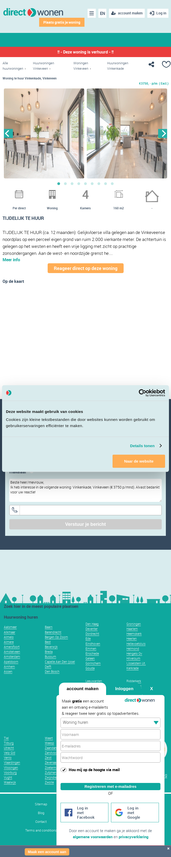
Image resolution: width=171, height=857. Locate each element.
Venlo (8, 757)
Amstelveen (12, 651)
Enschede (92, 653)
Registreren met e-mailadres (110, 786)
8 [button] (105, 183)
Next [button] (162, 133)
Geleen (90, 658)
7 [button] (98, 183)
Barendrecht (53, 632)
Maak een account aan (47, 852)
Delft (48, 666)
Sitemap (41, 804)
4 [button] (78, 183)
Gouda (90, 668)
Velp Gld (9, 753)
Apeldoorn (11, 662)
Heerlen (131, 638)
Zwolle (49, 782)
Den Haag (92, 624)
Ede (88, 638)
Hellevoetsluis (136, 644)
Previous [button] (8, 133)
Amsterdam (12, 656)
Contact (41, 821)
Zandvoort (52, 753)
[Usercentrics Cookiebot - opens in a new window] (142, 393)
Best (48, 642)
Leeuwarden (94, 681)
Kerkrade (132, 668)
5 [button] (85, 183)
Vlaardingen (12, 762)
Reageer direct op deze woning (85, 268)
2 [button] (65, 183)
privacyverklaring (133, 836)
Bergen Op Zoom (56, 637)
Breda (49, 651)
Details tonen (142, 446)
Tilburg (9, 743)
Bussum (50, 656)
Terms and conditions (41, 830)
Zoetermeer (53, 767)
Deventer (92, 629)
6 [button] (92, 183)
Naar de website (138, 461)
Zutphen (50, 772)
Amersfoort (12, 647)
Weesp (49, 743)
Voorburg (10, 772)
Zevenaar (51, 762)
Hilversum (133, 658)
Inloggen (124, 688)
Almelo (9, 637)
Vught (8, 777)
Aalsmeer (10, 627)
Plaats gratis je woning (61, 22)
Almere (9, 642)
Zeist (48, 757)
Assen (8, 671)
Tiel (6, 738)
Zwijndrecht (53, 777)
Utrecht (9, 748)
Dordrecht (92, 634)
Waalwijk (10, 782)
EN (102, 13)
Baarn (49, 627)
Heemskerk (134, 634)
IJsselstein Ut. (136, 663)
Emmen (91, 648)
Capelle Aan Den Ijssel (60, 662)
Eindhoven (93, 644)
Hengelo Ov (134, 653)
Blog (41, 813)
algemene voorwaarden (93, 836)
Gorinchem (93, 663)
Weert (49, 738)
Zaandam (51, 748)
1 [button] (58, 183)
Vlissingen (11, 767)
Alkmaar (9, 632)
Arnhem (9, 666)
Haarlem (132, 629)
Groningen (133, 624)
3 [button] (72, 183)
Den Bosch (52, 671)
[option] (44, 133)
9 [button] (112, 183)
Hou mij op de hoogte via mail (94, 769)
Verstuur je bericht (85, 524)
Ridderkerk (133, 681)
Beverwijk (51, 647)
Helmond (132, 648)
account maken (83, 688)
